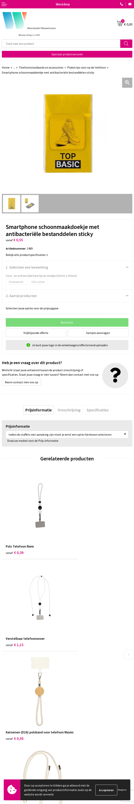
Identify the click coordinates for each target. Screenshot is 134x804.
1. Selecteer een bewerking (27, 267)
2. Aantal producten (21, 295)
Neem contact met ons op (21, 382)
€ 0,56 (14, 628)
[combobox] (61, 43)
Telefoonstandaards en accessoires (41, 67)
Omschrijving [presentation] (69, 410)
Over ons (74, 691)
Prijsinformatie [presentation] (38, 410)
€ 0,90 (80, 628)
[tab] (38, 410)
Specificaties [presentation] (98, 410)
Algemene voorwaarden (84, 749)
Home (6, 67)
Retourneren (10, 755)
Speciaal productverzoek (67, 54)
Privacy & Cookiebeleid (83, 755)
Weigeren (122, 789)
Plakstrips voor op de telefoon (86, 67)
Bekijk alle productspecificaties (27, 255)
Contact (7, 749)
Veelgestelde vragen (82, 697)
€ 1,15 (80, 541)
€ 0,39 (14, 541)
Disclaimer (75, 760)
